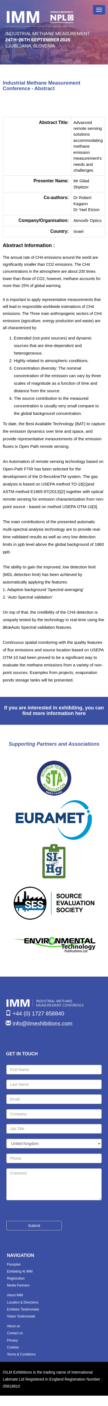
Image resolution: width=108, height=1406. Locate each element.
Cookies (13, 1347)
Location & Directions (22, 1302)
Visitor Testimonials (21, 1316)
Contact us (15, 1333)
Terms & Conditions (21, 1354)
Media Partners (18, 1285)
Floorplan (14, 1264)
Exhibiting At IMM (20, 1271)
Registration (16, 1278)
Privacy (12, 1340)
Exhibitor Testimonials (23, 1309)
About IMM (15, 1295)
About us (13, 1326)
